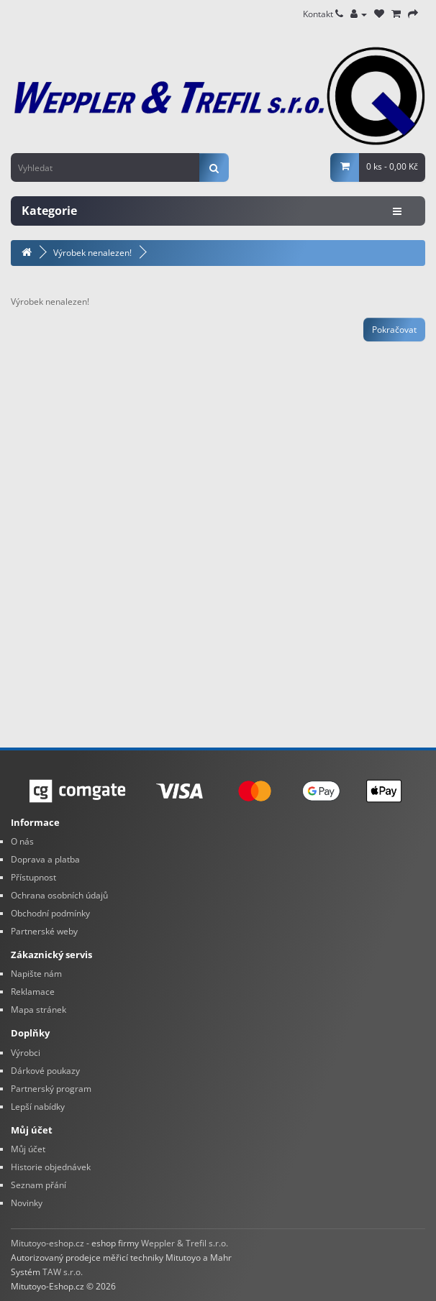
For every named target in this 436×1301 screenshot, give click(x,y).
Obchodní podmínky (50, 913)
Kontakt (323, 14)
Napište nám (36, 973)
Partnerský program (51, 1088)
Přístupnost (33, 877)
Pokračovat (394, 329)
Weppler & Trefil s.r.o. (184, 1243)
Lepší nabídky (38, 1106)
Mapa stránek (38, 1009)
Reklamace (33, 991)
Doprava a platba (45, 859)
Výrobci (25, 1053)
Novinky (26, 1203)
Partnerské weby (44, 931)
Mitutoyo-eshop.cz (47, 1243)
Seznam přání (38, 1185)
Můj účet (28, 1149)
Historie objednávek (51, 1167)
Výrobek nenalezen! (92, 253)
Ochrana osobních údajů (59, 895)
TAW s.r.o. (62, 1272)
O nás (22, 841)
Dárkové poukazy (45, 1071)
